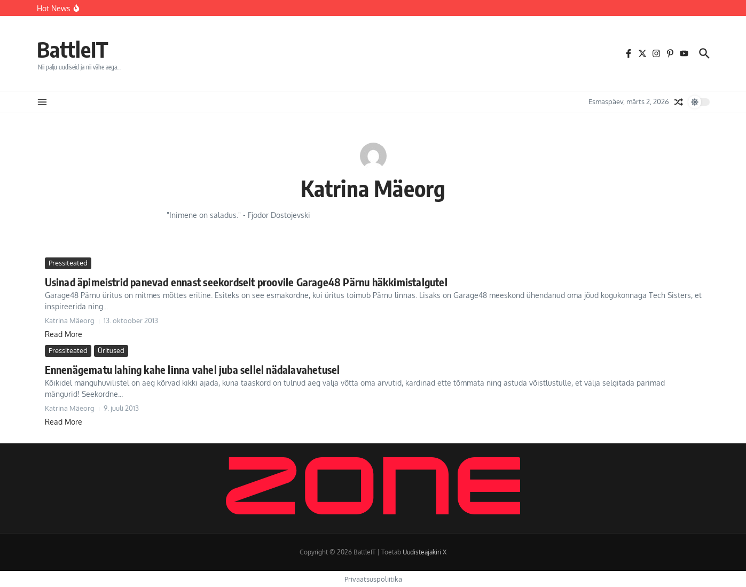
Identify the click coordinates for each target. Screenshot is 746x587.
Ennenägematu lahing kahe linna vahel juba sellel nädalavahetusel (192, 369)
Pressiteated (68, 263)
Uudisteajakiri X (424, 552)
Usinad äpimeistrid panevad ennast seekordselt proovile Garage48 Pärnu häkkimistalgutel (246, 281)
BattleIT (72, 49)
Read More (63, 334)
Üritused (111, 350)
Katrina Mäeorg (373, 188)
